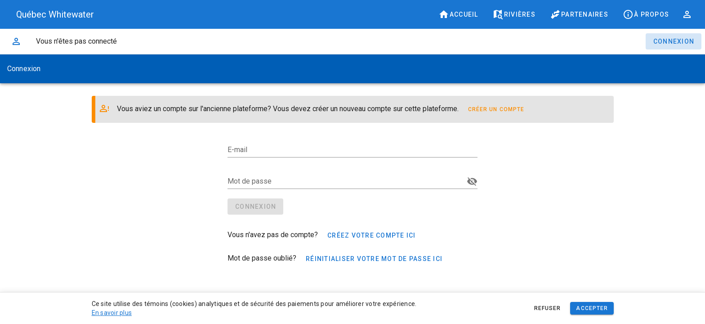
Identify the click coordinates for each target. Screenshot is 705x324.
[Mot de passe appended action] (472, 181)
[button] (687, 14)
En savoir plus (112, 312)
